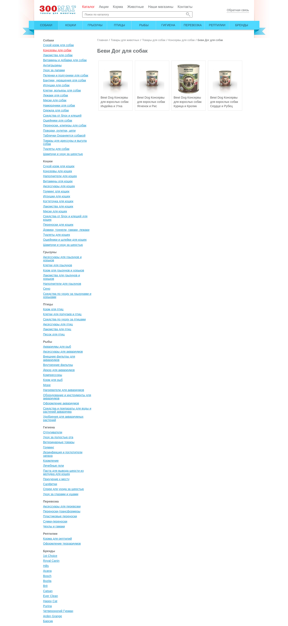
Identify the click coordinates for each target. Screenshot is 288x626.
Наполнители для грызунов (62, 283)
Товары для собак (153, 40)
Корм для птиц (53, 309)
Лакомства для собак (58, 55)
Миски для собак (55, 100)
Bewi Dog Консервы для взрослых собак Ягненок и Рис (151, 102)
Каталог (88, 7)
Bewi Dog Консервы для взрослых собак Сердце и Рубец (224, 102)
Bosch (47, 576)
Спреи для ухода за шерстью (63, 489)
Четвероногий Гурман (58, 611)
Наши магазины (160, 7)
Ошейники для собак (57, 120)
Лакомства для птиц (57, 329)
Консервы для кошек (57, 171)
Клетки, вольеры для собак (62, 90)
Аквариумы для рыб (57, 346)
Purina (47, 606)
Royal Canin (51, 560)
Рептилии (217, 25)
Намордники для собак (59, 105)
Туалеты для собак (56, 149)
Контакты (185, 7)
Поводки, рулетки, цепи (59, 130)
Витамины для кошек (58, 181)
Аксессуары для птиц (58, 324)
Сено (46, 288)
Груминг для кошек (56, 191)
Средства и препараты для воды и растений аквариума (67, 410)
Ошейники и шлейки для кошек (65, 239)
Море (47, 385)
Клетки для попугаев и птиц (62, 314)
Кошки (70, 25)
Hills (46, 566)
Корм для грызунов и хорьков (63, 270)
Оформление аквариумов (61, 403)
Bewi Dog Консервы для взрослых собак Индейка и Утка (115, 102)
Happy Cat (50, 601)
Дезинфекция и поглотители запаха (62, 454)
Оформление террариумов (62, 543)
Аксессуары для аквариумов (63, 351)
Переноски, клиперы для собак (64, 125)
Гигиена (168, 25)
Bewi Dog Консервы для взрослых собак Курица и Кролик (188, 102)
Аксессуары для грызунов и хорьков (62, 258)
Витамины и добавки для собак (65, 60)
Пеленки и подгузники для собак (65, 75)
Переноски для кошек (58, 224)
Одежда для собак (56, 110)
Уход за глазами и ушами (60, 494)
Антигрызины (52, 65)
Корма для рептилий (57, 538)
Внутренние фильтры (58, 365)
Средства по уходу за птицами (64, 319)
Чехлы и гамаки (54, 526)
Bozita (47, 581)
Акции (104, 7)
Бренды (241, 25)
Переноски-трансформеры (62, 511)
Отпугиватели (52, 432)
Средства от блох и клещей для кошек (65, 218)
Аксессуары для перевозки (62, 506)
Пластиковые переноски (60, 516)
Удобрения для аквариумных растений (63, 418)
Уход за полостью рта (58, 437)
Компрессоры (52, 375)
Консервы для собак (57, 50)
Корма (118, 7)
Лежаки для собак (55, 95)
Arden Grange (52, 616)
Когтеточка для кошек (58, 201)
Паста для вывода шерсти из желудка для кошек (63, 472)
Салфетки (50, 484)
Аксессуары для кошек (59, 186)
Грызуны (95, 25)
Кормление (51, 460)
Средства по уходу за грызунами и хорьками (67, 295)
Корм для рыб (53, 380)
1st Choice (50, 555)
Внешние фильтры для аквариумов (59, 358)
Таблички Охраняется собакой (64, 135)
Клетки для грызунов (57, 265)
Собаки (46, 25)
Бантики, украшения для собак (64, 80)
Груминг (48, 447)
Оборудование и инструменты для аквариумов (67, 396)
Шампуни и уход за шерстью (63, 154)
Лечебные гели (53, 465)
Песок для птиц (54, 334)
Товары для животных (125, 40)
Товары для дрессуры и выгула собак (65, 142)
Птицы (119, 25)
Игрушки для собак (56, 85)
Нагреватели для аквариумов (63, 390)
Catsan (48, 591)
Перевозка (193, 25)
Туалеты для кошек (56, 234)
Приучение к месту (56, 479)
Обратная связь (238, 10)
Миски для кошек (55, 211)
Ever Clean (50, 596)
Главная (102, 40)
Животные (135, 7)
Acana (47, 571)
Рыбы (143, 25)
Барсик (48, 621)
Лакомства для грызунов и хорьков (61, 277)
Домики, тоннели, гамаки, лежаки (66, 230)
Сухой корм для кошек (59, 166)
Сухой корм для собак (58, 45)
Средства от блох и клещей (62, 115)
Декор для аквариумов (59, 370)
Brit (45, 586)
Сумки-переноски (55, 521)
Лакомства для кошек (58, 206)
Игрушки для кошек (56, 196)
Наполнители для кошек (60, 176)
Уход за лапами (54, 70)
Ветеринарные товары (59, 442)
